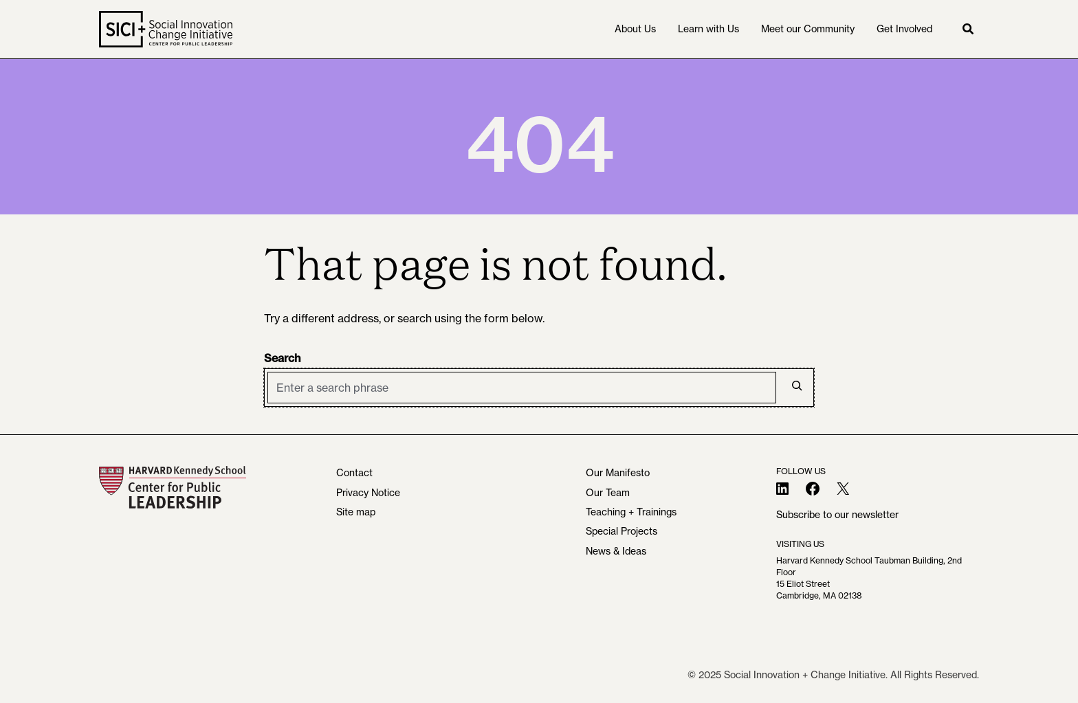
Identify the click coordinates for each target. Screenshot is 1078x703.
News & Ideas (616, 551)
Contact (354, 473)
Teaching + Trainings (631, 512)
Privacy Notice (368, 493)
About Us (635, 29)
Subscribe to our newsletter (837, 515)
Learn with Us (708, 29)
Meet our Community (808, 29)
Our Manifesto (618, 473)
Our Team (608, 493)
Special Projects (621, 531)
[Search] (797, 385)
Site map (355, 512)
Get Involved (904, 29)
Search (282, 358)
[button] (968, 30)
